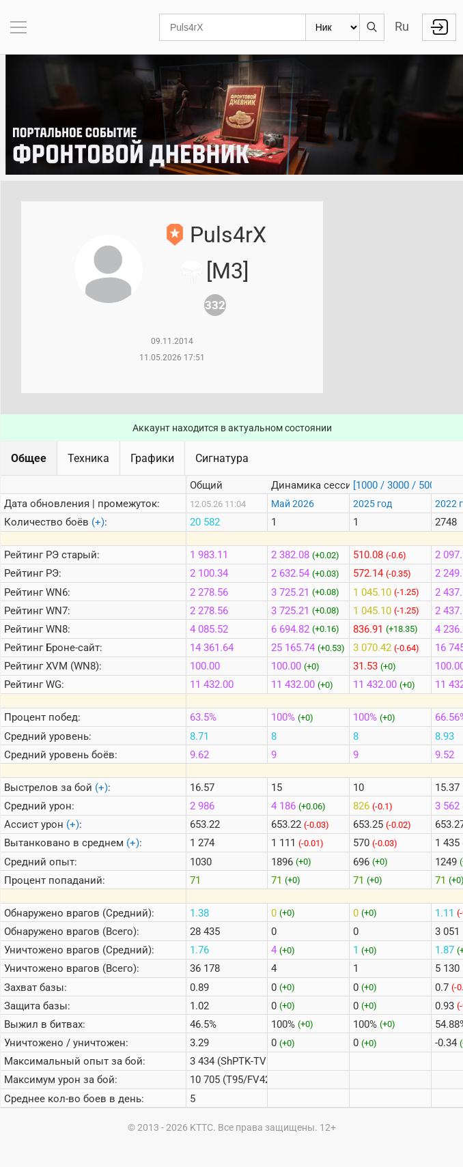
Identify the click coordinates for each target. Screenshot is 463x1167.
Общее (28, 458)
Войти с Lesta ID (439, 27)
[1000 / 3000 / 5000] (398, 485)
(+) (98, 522)
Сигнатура (222, 458)
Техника (88, 458)
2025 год (372, 503)
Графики (152, 458)
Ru (402, 26)
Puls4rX (228, 235)
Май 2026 (292, 503)
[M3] (227, 271)
